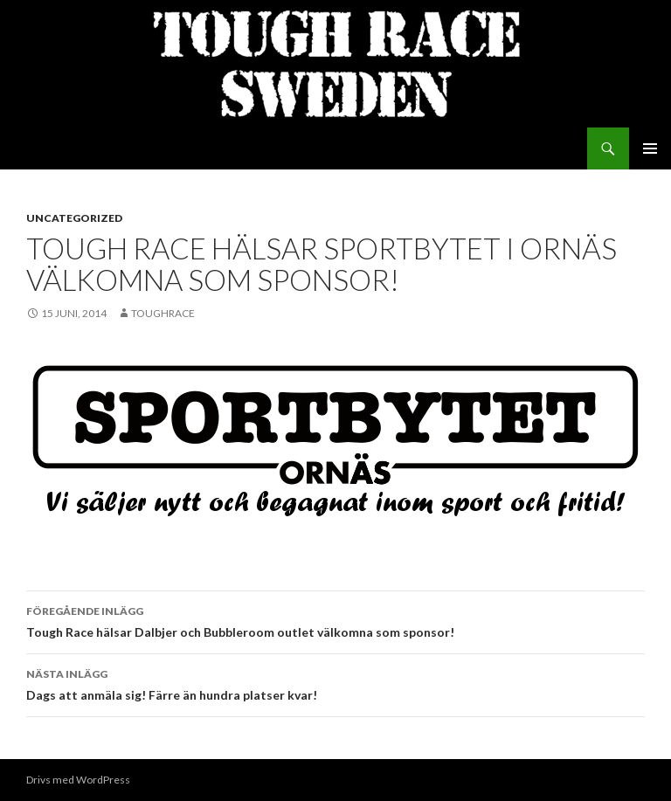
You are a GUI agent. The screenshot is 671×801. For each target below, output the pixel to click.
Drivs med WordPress (78, 779)
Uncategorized (74, 217)
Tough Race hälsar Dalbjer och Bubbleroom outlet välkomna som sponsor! (335, 620)
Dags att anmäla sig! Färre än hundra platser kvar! (335, 683)
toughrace (163, 313)
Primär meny (650, 148)
